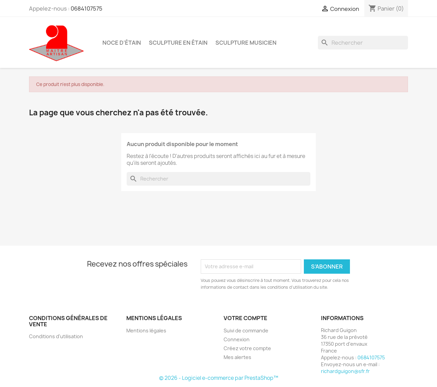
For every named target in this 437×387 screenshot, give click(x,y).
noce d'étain (121, 42)
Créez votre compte (247, 348)
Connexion (237, 339)
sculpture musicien (246, 42)
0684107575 (86, 8)
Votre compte (245, 318)
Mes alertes (237, 357)
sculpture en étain (178, 42)
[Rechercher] (363, 42)
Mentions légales (146, 330)
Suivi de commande (246, 330)
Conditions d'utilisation (56, 336)
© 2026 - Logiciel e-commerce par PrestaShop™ (218, 378)
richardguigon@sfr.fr (345, 371)
